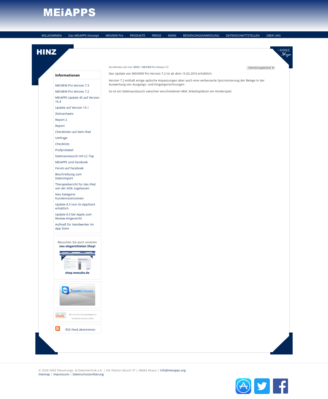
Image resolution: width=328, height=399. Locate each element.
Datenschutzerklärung (88, 374)
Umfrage (61, 138)
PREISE (156, 35)
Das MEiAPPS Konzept (83, 35)
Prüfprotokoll (64, 150)
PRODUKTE (137, 35)
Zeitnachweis (64, 114)
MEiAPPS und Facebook (71, 162)
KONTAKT (48, 43)
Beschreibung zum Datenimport (68, 176)
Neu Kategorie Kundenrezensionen (69, 196)
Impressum (61, 374)
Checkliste (62, 144)
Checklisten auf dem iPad (73, 132)
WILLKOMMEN (52, 35)
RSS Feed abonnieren (80, 329)
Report (60, 126)
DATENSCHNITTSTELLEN (243, 35)
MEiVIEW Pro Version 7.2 (72, 91)
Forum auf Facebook (69, 168)
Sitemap (44, 374)
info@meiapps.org (173, 370)
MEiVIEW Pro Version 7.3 (72, 85)
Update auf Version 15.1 (72, 108)
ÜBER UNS (273, 35)
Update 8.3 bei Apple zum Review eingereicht (73, 216)
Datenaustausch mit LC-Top (74, 156)
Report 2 (61, 120)
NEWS (172, 35)
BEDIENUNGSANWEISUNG (201, 35)
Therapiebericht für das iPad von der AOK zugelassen (75, 186)
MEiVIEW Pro (114, 35)
